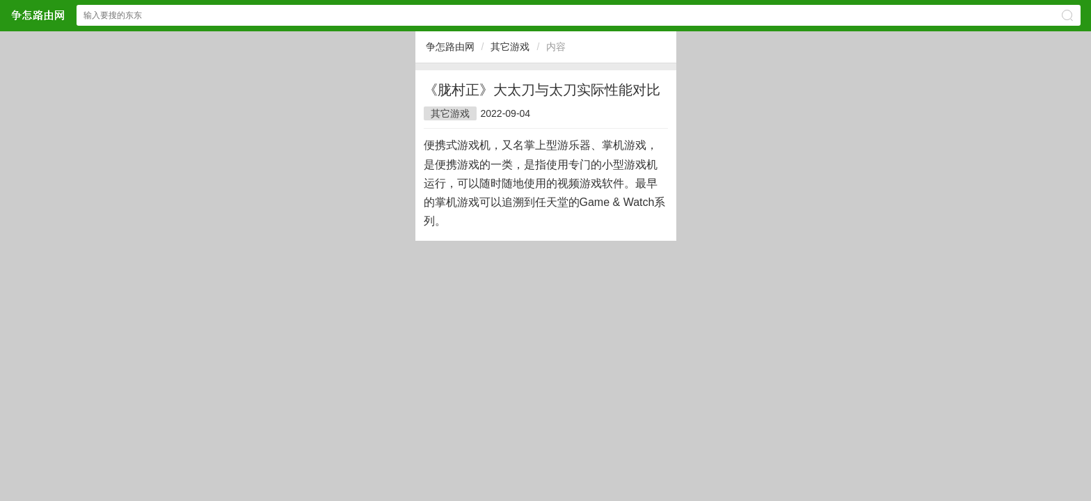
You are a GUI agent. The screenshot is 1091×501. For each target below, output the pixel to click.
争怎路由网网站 (37, 15)
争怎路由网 (450, 46)
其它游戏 (510, 46)
